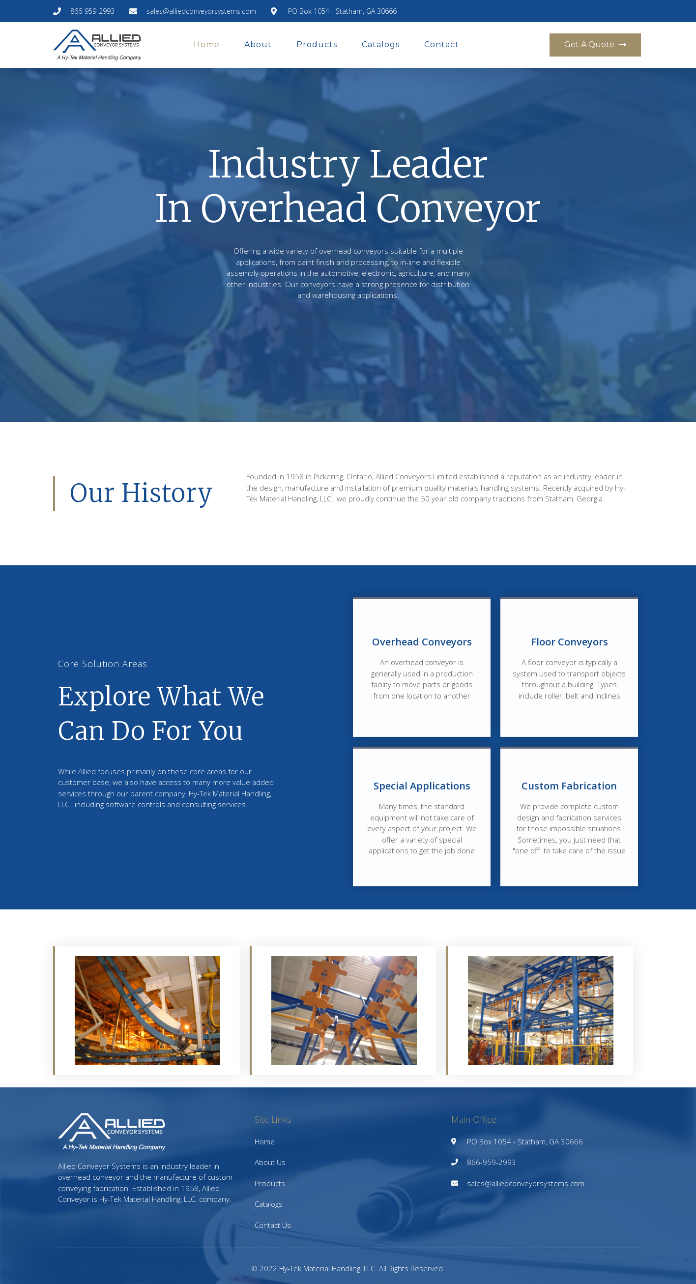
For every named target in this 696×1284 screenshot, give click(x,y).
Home (207, 44)
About (258, 44)
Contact (441, 44)
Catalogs (381, 44)
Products (316, 44)
